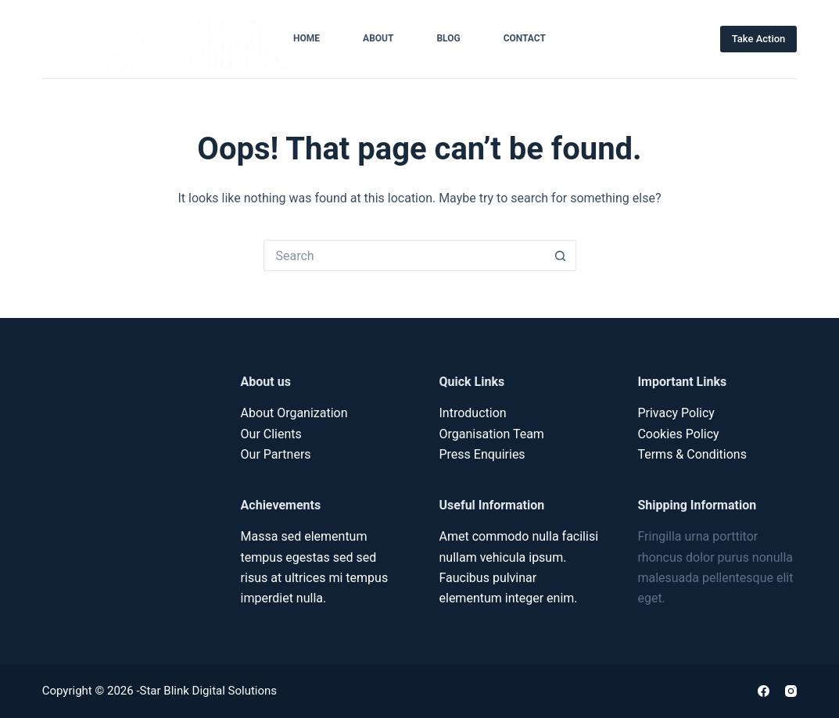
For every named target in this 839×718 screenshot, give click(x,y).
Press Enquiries (482, 454)
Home (306, 38)
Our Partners (276, 454)
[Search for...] (404, 255)
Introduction (473, 412)
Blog (448, 38)
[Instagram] (791, 691)
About (378, 38)
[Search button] (560, 255)
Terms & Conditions (692, 454)
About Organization (294, 412)
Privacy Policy (676, 412)
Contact (525, 38)
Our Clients (271, 434)
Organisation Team (491, 434)
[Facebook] (763, 691)
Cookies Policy (678, 434)
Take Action (759, 39)
